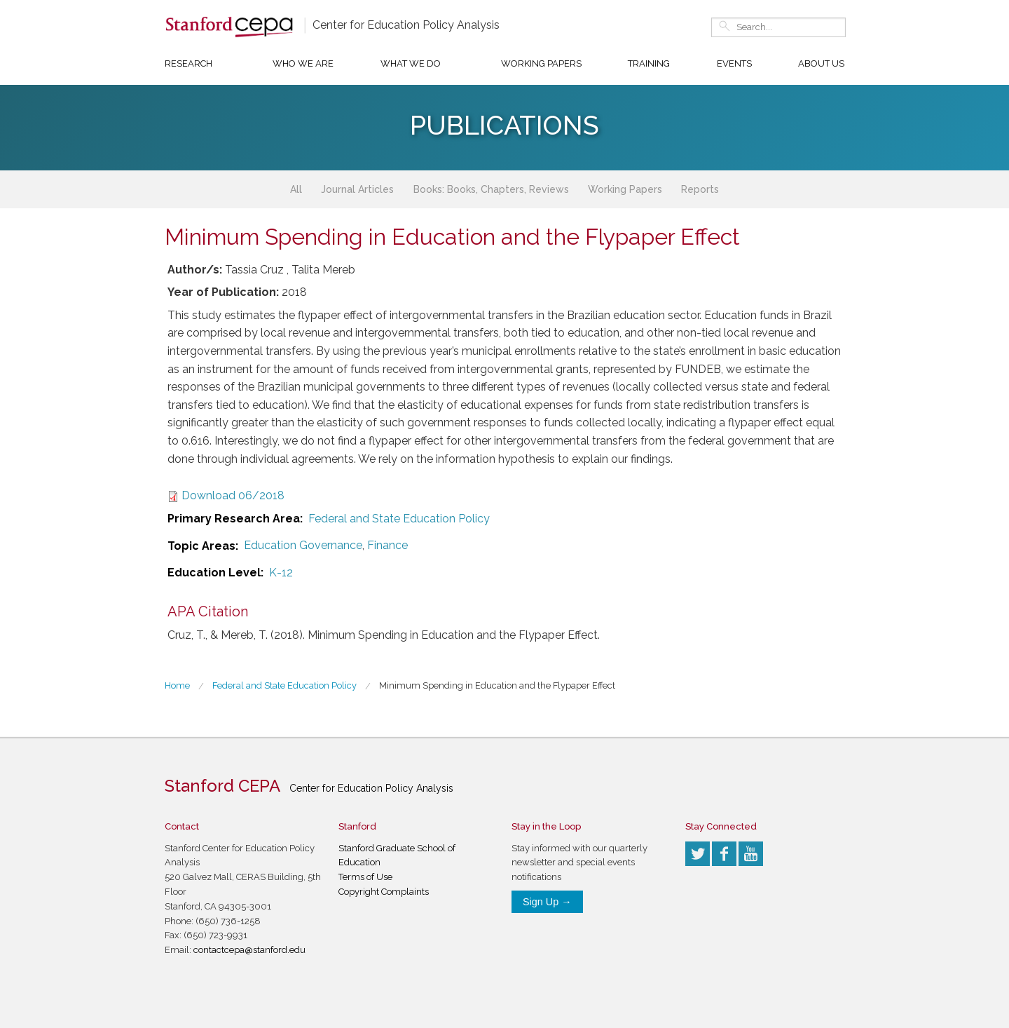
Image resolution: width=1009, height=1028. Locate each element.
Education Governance (303, 545)
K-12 (281, 572)
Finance (387, 545)
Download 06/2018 (232, 495)
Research (188, 63)
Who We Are (303, 63)
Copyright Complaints (383, 891)
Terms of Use (365, 877)
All (296, 189)
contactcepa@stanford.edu (249, 950)
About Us (821, 63)
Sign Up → (547, 901)
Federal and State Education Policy (399, 518)
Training (649, 63)
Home (177, 685)
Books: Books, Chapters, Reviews (491, 189)
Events (734, 63)
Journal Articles (357, 189)
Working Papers (541, 63)
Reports (700, 189)
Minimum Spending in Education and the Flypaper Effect (497, 685)
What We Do (410, 63)
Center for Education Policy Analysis (406, 25)
